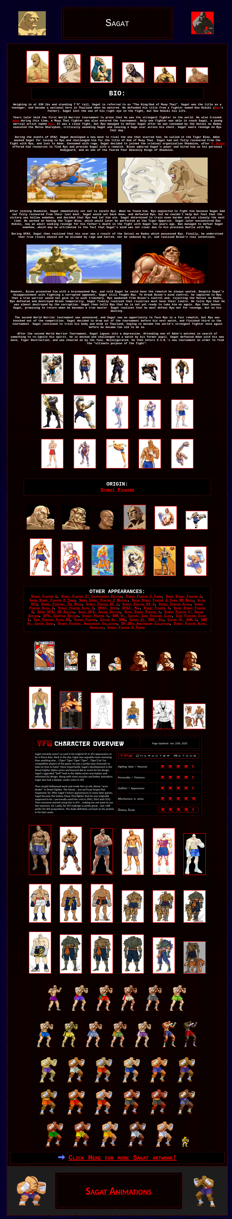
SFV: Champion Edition (60, 616)
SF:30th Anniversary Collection (145, 624)
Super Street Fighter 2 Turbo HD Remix (162, 600)
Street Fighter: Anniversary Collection (87, 624)
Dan (217, 107)
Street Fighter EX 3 (138, 604)
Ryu (50, 124)
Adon (15, 120)
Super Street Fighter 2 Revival (103, 600)
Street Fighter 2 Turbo (143, 596)
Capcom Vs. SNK (112, 620)
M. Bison (218, 143)
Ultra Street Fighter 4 (142, 612)
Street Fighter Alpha (174, 604)
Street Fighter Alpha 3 (76, 608)
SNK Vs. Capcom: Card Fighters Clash (142, 616)
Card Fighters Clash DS (52, 620)
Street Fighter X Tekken (126, 627)
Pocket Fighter (85, 620)
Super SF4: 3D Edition (55, 612)
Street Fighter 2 (44, 596)
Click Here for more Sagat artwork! (122, 1158)
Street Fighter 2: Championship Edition (91, 596)
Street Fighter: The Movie (61, 604)
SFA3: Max (130, 608)
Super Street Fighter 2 (183, 596)
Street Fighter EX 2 (102, 604)
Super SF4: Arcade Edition (99, 612)
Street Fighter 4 (157, 608)
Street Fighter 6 (95, 616)
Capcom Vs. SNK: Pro (146, 620)
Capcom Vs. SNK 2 (182, 620)
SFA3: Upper (108, 608)
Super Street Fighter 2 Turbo (52, 600)
